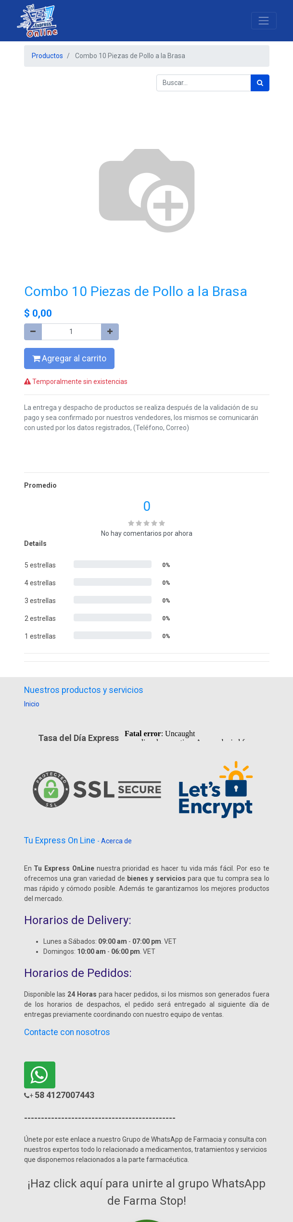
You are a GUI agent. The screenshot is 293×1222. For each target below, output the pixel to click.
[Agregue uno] (110, 331)
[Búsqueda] (260, 82)
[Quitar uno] (33, 331)
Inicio (31, 704)
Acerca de (116, 841)
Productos (47, 56)
